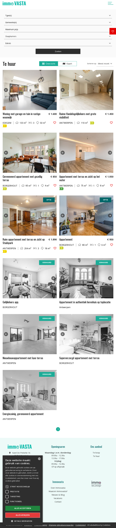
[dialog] (23, 490)
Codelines (106, 525)
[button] (22, 521)
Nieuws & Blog (58, 495)
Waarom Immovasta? (58, 491)
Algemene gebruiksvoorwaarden (61, 525)
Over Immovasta (58, 488)
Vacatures (58, 498)
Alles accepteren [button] (22, 508)
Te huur (96, 456)
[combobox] (39, 458)
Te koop (96, 452)
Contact (58, 501)
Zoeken (58, 51)
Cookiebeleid (80, 525)
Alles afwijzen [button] (23, 515)
